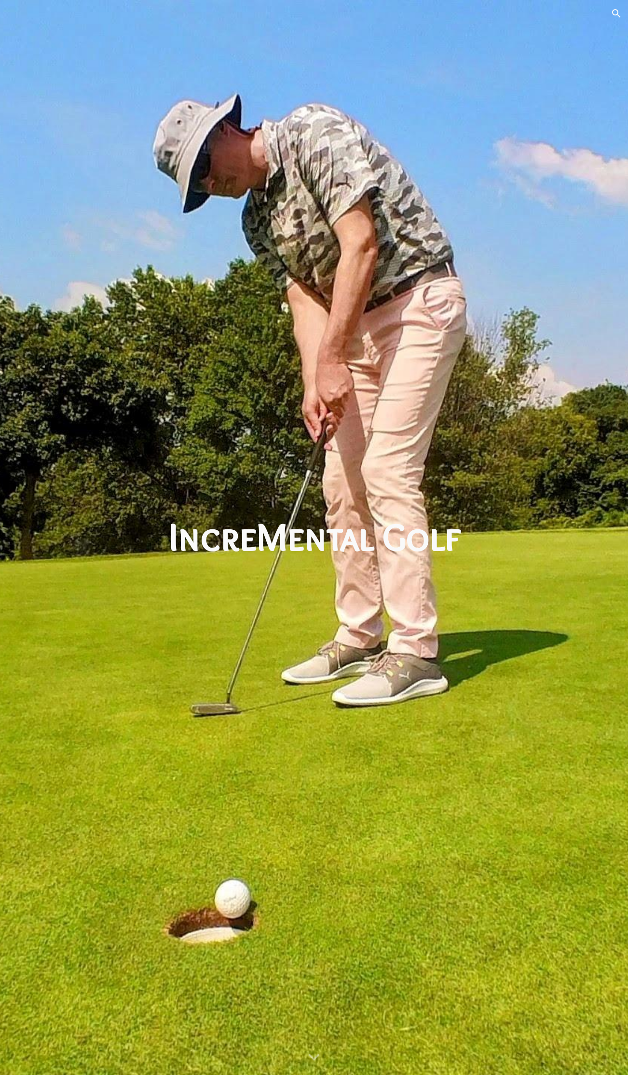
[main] (314, 537)
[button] (616, 13)
